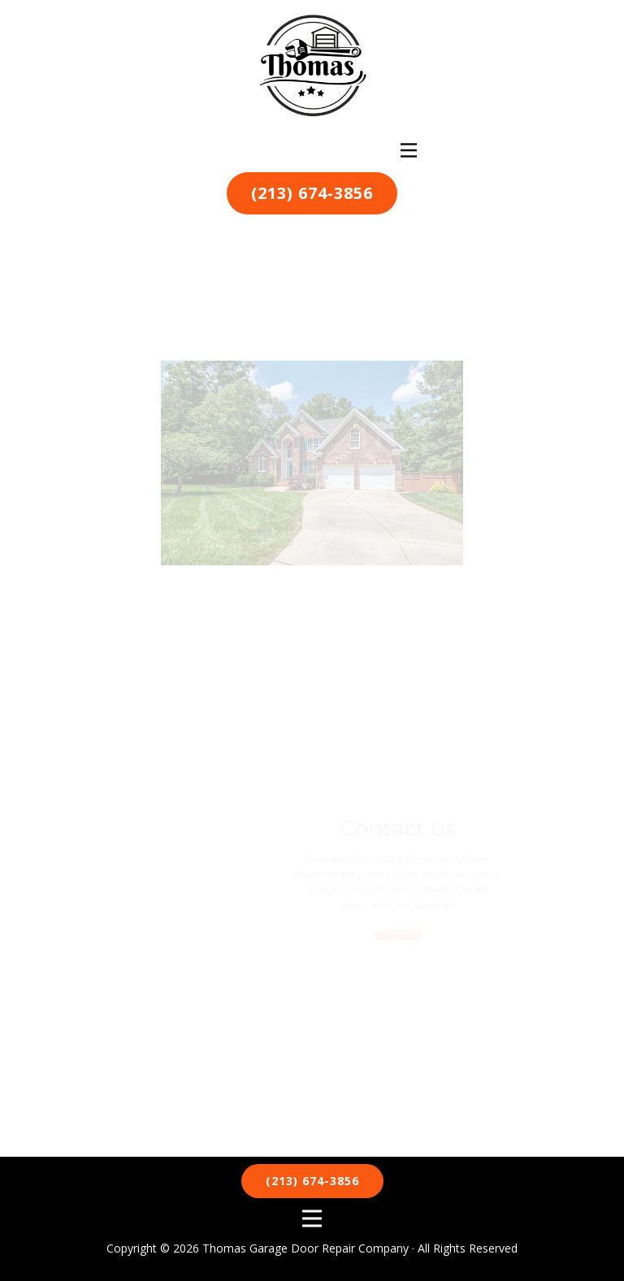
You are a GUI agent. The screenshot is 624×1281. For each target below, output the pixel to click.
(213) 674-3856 (312, 193)
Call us (394, 928)
